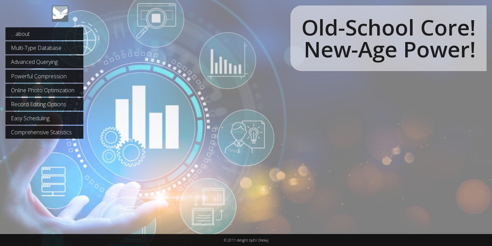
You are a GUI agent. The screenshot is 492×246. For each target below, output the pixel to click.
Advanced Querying (34, 62)
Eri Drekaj (261, 240)
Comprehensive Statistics (41, 132)
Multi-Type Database (36, 48)
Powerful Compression (39, 76)
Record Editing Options (38, 104)
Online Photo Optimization (42, 90)
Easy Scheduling (30, 118)
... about (20, 34)
